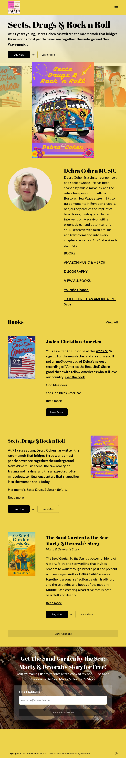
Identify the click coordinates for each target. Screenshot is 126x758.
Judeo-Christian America (74, 341)
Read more (54, 401)
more (73, 245)
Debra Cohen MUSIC (36, 753)
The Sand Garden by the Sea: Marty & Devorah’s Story (77, 540)
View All (112, 322)
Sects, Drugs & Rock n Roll (59, 24)
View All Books (63, 633)
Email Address (29, 692)
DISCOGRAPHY (76, 271)
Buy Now (19, 54)
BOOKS (69, 253)
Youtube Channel (76, 290)
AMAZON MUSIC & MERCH (84, 262)
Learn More (48, 54)
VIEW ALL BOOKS (77, 281)
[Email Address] (63, 700)
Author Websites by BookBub (74, 753)
